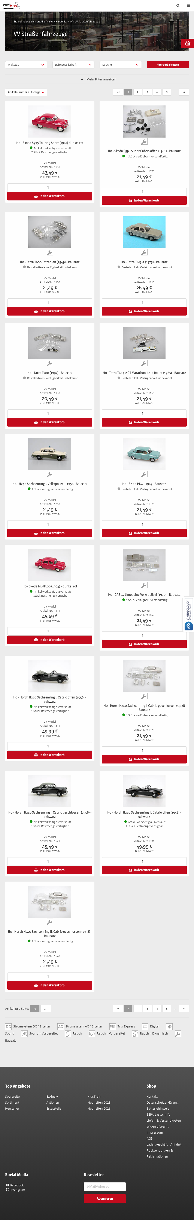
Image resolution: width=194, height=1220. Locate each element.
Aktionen (52, 1102)
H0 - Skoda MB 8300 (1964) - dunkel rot (49, 586)
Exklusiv (52, 1096)
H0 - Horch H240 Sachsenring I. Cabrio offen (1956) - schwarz (49, 699)
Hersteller (61, 21)
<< (117, 91)
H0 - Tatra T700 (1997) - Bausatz (49, 373)
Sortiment (12, 1102)
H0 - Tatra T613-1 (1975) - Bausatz (144, 262)
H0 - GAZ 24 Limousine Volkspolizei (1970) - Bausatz (144, 595)
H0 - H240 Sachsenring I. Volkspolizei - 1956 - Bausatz (49, 484)
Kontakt (152, 1096)
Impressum (155, 1132)
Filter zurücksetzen (168, 64)
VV (71, 21)
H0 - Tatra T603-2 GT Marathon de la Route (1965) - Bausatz (144, 373)
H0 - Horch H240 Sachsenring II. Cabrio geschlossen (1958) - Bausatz (50, 933)
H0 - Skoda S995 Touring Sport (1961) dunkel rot (50, 143)
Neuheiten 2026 (99, 1108)
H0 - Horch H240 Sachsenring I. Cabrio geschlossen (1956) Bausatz (144, 708)
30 (45, 1008)
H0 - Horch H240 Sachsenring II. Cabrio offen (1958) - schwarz (144, 814)
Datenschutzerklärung (163, 1102)
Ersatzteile (53, 1108)
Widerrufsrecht (158, 1126)
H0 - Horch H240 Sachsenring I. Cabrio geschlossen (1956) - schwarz (49, 814)
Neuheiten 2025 (99, 1102)
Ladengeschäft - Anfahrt (164, 1144)
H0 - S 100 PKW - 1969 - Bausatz (144, 484)
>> (183, 91)
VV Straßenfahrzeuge (87, 21)
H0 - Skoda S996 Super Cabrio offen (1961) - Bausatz (144, 151)
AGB (150, 1138)
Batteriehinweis (158, 1108)
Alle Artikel (46, 21)
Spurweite (12, 1096)
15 (35, 1008)
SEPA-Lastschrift (158, 1114)
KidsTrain (94, 1096)
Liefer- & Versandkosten (164, 1120)
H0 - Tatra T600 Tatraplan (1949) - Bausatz (50, 262)
